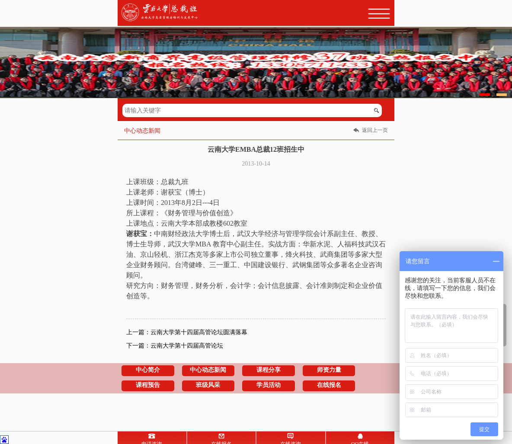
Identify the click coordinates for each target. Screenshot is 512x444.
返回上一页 (375, 130)
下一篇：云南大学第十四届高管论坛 (174, 345)
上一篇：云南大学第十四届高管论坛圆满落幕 (186, 332)
